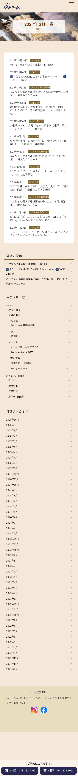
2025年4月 (12, 477)
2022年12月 (13, 642)
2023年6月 (12, 606)
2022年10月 (13, 653)
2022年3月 (12, 695)
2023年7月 (12, 601)
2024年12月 (13, 501)
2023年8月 (12, 595)
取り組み (15, 353)
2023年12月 (13, 571)
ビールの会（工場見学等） (26, 365)
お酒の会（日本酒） (22, 383)
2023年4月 (12, 618)
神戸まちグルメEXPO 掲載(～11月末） (29, 276)
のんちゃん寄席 (19, 388)
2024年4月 (12, 548)
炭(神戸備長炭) (17, 419)
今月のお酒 (15, 331)
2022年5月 (12, 683)
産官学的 (13, 407)
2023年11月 (13, 577)
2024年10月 (13, 513)
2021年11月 (13, 706)
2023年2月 (12, 630)
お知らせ (13, 337)
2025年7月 (12, 460)
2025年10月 (13, 442)
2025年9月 (12, 448)
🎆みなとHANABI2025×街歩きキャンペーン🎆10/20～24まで (35, 284)
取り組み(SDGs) (16, 396)
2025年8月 (12, 454)
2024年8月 (12, 524)
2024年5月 (12, 542)
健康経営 (13, 413)
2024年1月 (12, 566)
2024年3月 (12, 554)
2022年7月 (12, 671)
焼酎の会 (15, 377)
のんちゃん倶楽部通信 (23, 341)
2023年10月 (13, 583)
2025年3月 (12, 483)
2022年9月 (12, 659)
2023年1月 (12, 636)
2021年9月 (12, 712)
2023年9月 (12, 589)
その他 (12, 401)
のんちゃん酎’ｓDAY (23, 371)
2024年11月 (13, 507)
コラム (12, 348)
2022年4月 (12, 689)
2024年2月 (12, 560)
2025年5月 (12, 472)
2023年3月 (12, 624)
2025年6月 (12, 466)
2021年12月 (13, 700)
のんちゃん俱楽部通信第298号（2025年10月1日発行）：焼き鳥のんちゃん (36, 295)
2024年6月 (12, 536)
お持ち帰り (15, 325)
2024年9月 (12, 519)
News (9, 320)
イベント (13, 360)
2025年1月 (12, 495)
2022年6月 (12, 677)
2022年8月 (12, 665)
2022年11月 (13, 648)
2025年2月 (12, 489)
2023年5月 (12, 612)
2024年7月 (12, 530)
